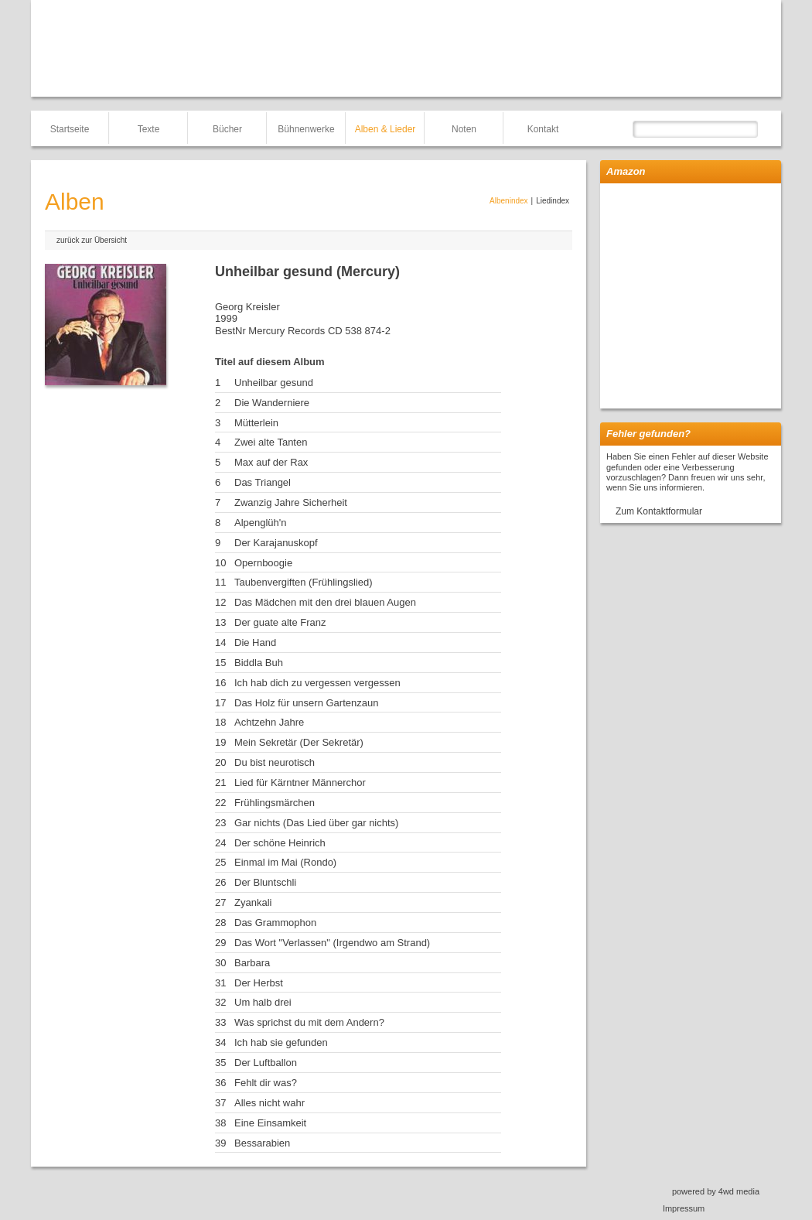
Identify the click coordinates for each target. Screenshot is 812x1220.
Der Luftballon (265, 1062)
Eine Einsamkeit (270, 1123)
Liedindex (552, 200)
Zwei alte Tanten (270, 442)
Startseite (70, 129)
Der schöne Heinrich (280, 843)
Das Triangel (262, 482)
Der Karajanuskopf (276, 542)
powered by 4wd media (715, 1191)
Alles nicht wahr (269, 1103)
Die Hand (255, 642)
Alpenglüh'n (260, 522)
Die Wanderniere (271, 402)
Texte (149, 129)
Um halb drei (263, 1002)
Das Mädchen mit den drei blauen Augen (325, 602)
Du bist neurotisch (274, 762)
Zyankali (252, 902)
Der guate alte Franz (280, 622)
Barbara (252, 963)
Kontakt (543, 129)
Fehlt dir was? (265, 1082)
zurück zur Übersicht (91, 240)
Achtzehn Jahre (269, 722)
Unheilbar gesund (273, 382)
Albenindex (508, 200)
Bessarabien (262, 1143)
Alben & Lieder (385, 129)
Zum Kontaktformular (659, 511)
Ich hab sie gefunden (281, 1042)
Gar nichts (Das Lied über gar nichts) (316, 823)
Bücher (227, 129)
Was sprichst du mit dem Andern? (309, 1022)
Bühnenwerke (306, 129)
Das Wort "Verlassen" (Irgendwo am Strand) (332, 942)
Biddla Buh (258, 662)
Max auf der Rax (271, 462)
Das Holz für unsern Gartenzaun (306, 703)
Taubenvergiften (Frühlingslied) (303, 582)
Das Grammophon (275, 922)
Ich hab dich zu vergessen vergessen (317, 683)
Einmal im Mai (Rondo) (285, 862)
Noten (464, 129)
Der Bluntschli (265, 882)
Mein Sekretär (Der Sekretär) (298, 742)
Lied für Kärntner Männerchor (300, 782)
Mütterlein (256, 423)
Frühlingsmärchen (274, 802)
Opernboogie (263, 563)
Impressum (684, 1208)
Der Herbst (258, 983)
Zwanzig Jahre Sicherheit (290, 502)
